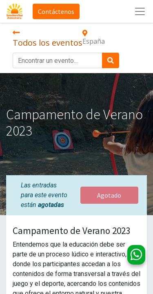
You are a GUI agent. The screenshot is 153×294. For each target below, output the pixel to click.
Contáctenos (56, 11)
